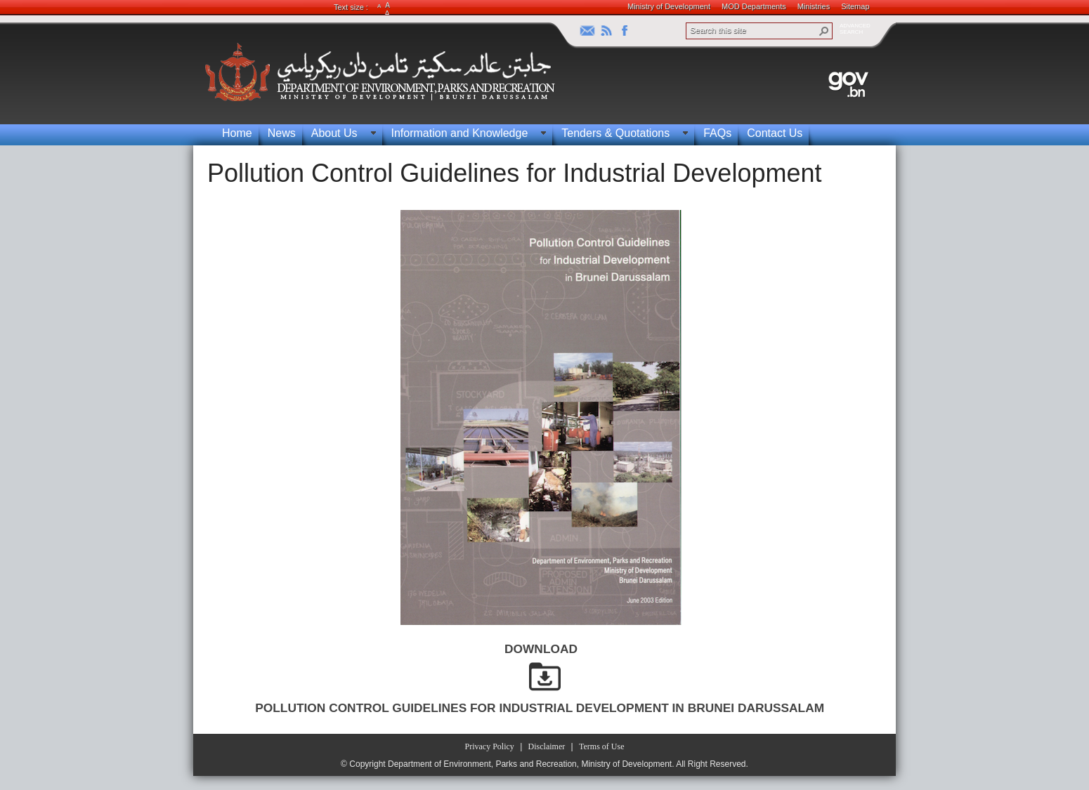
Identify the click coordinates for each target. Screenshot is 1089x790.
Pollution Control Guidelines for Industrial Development (514, 173)
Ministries (813, 6)
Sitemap (855, 6)
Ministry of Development (668, 6)
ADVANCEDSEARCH (855, 28)
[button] (824, 31)
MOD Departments (754, 6)
